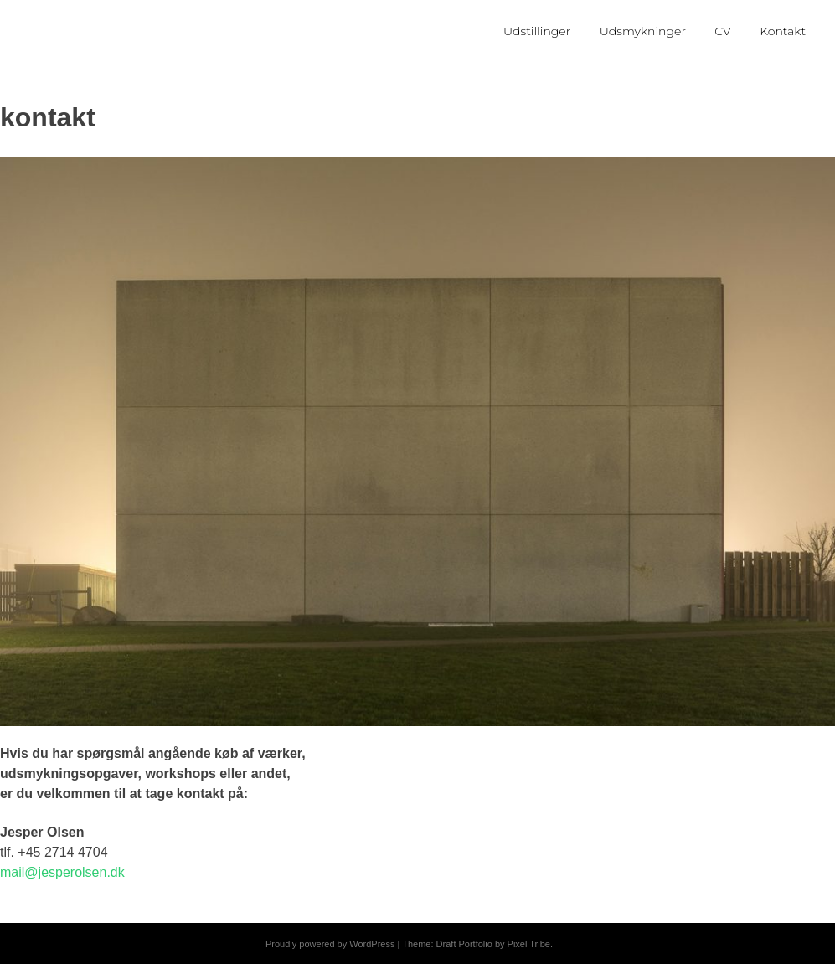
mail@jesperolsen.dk (62, 872)
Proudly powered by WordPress (329, 944)
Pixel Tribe (529, 944)
